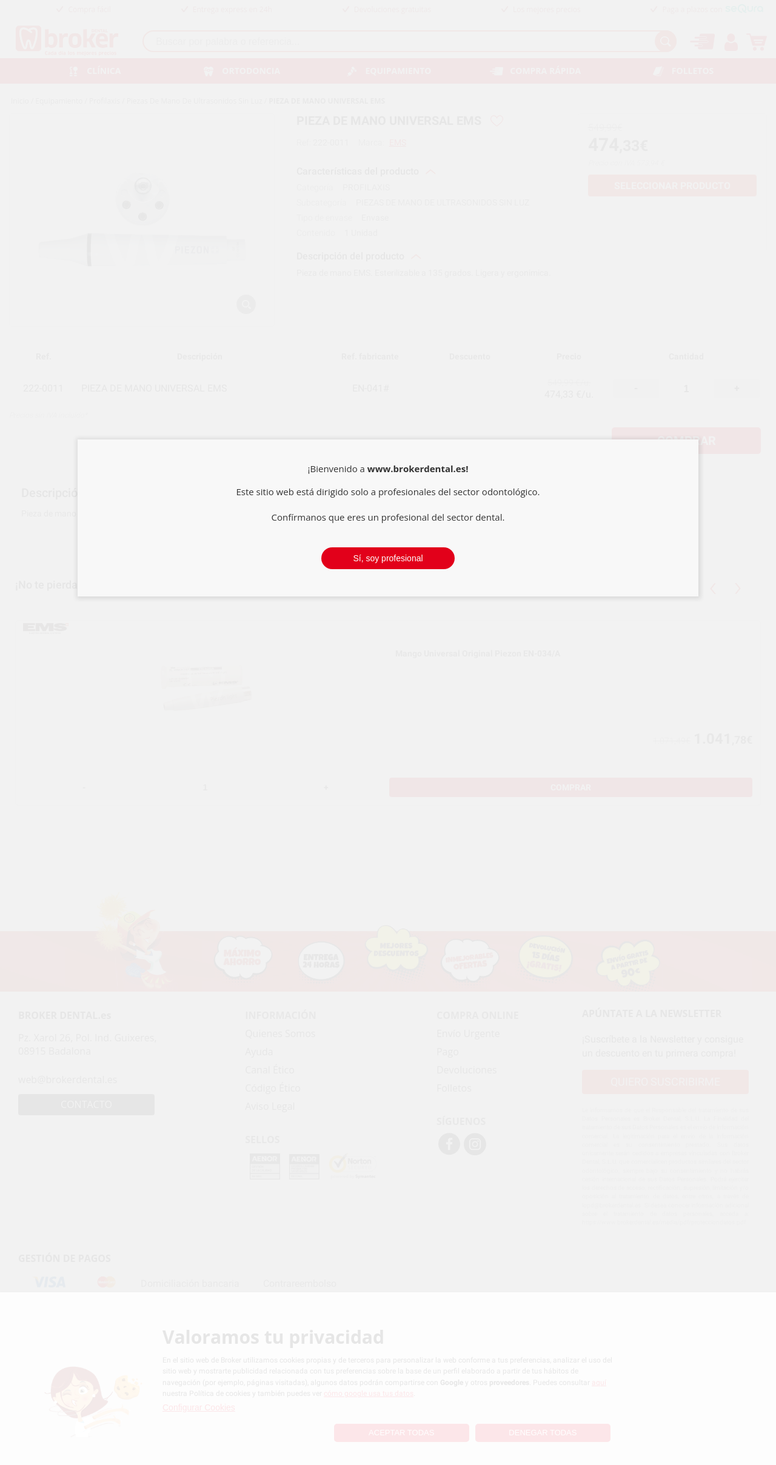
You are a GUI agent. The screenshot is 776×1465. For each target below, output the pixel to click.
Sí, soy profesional (388, 558)
